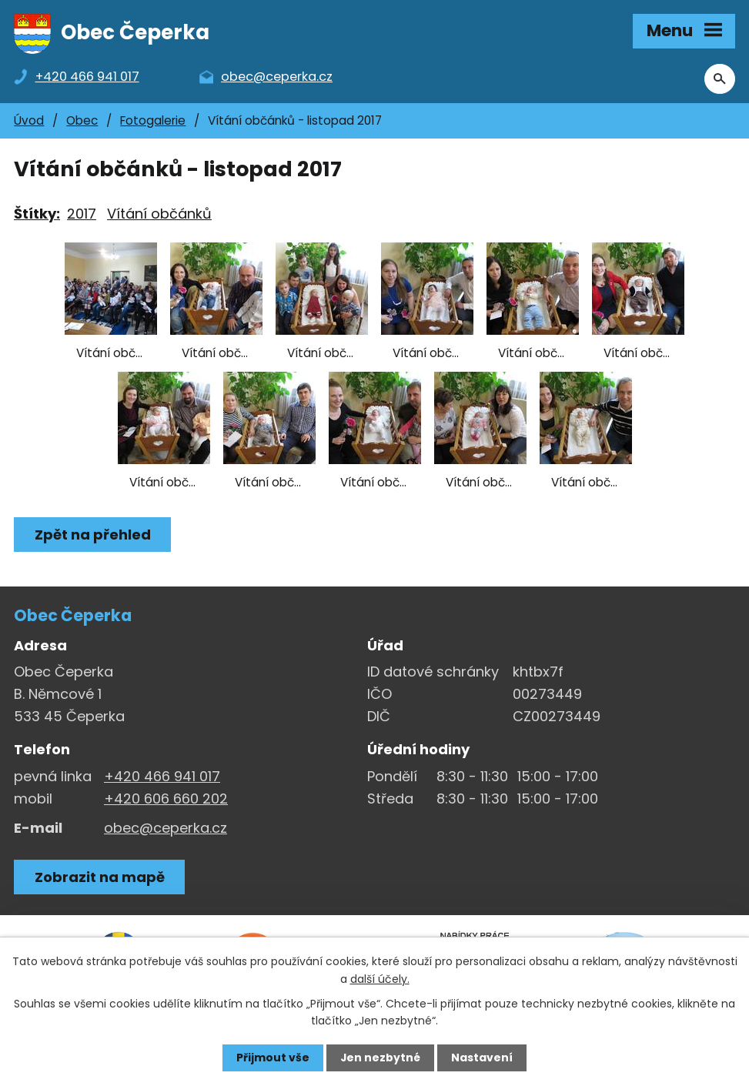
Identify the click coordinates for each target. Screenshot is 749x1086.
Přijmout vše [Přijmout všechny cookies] (272, 1057)
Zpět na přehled (93, 536)
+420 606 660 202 (166, 800)
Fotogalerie (153, 122)
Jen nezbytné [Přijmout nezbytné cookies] (380, 1057)
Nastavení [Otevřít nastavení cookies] (482, 1057)
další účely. (380, 978)
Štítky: (37, 215)
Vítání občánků (159, 215)
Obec (82, 122)
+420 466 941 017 (162, 777)
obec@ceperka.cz (165, 828)
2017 (81, 215)
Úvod (29, 122)
